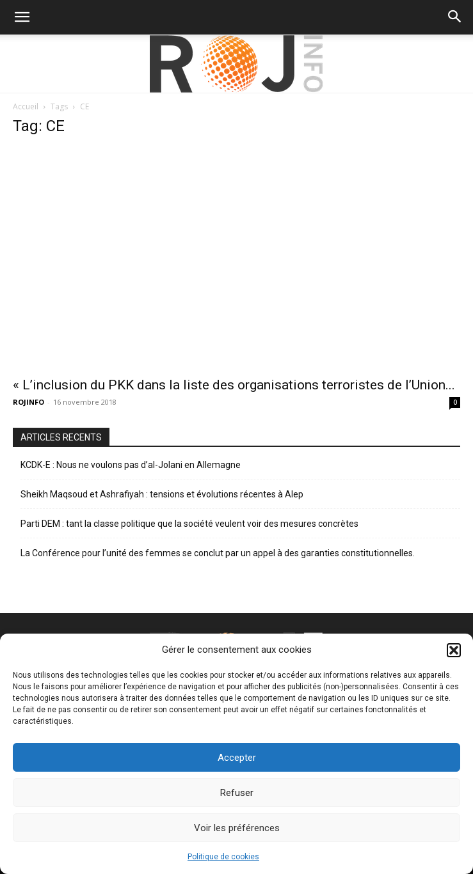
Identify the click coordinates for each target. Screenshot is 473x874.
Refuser (236, 793)
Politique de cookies (223, 856)
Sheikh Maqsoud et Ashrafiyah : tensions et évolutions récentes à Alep (161, 494)
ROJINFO (28, 402)
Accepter (237, 757)
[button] (453, 650)
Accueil (25, 106)
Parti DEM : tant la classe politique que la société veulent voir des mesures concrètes (189, 524)
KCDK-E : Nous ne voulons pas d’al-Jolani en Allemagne (130, 465)
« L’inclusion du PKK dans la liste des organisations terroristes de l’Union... (234, 385)
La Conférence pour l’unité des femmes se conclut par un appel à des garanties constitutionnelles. (217, 553)
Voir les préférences (237, 828)
